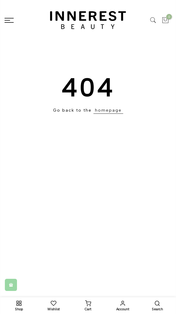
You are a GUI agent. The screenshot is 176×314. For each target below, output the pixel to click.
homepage (108, 110)
